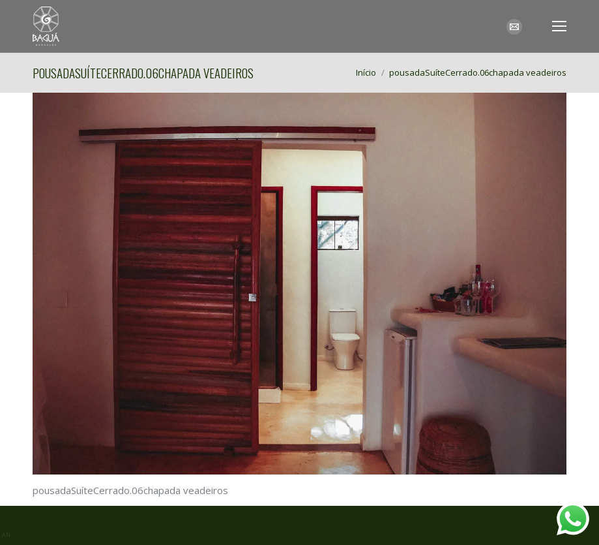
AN (6, 535)
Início (366, 72)
